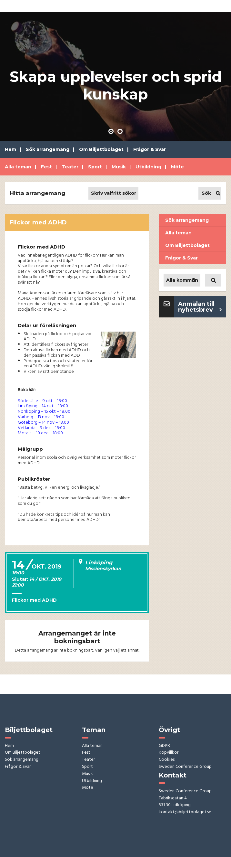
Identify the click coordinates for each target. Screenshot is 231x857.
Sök (206, 193)
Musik (119, 167)
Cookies (167, 760)
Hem (10, 149)
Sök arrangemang (47, 149)
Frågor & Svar (149, 149)
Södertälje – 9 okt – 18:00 (42, 401)
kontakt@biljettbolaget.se (185, 812)
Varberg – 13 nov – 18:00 (41, 417)
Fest (46, 167)
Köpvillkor (168, 753)
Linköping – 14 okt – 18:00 (43, 406)
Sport (95, 167)
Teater (70, 167)
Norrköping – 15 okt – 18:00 (44, 411)
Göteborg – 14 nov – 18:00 (43, 422)
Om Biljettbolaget (101, 149)
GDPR (164, 746)
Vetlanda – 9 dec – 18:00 (41, 428)
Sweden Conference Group (185, 767)
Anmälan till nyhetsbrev (196, 306)
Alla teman (18, 167)
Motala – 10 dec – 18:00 (40, 433)
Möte (177, 167)
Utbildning (148, 167)
